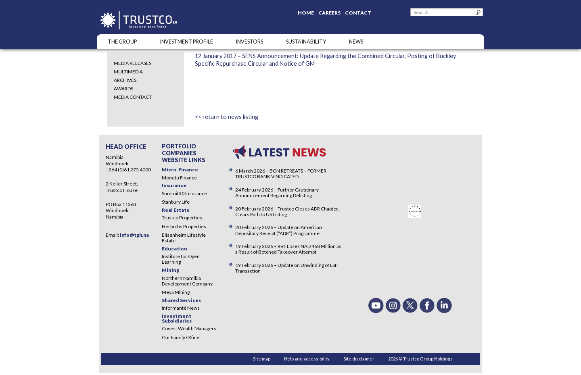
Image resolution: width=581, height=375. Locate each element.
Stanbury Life (176, 202)
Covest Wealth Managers (189, 328)
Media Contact (133, 97)
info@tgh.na (134, 235)
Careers (329, 13)
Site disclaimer (358, 358)
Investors (249, 41)
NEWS (356, 41)
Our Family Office (180, 337)
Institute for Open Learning (181, 259)
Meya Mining (176, 292)
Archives (125, 80)
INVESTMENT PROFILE (186, 41)
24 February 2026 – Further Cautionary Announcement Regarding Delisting (277, 192)
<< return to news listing (226, 116)
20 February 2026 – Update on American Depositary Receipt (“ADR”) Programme (278, 230)
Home (306, 13)
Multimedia (128, 72)
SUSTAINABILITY (306, 41)
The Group (122, 41)
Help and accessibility (307, 358)
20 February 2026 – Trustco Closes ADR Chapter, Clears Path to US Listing (287, 211)
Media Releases (132, 63)
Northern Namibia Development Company (187, 281)
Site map (261, 358)
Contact (358, 13)
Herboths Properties (184, 226)
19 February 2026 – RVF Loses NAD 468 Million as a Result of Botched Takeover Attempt (288, 249)
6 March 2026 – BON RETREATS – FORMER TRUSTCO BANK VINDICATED (280, 173)
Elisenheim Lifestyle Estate (184, 238)
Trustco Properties (182, 218)
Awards (123, 88)
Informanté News (181, 308)
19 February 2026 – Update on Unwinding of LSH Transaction (287, 268)
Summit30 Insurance (184, 193)
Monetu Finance (179, 178)
